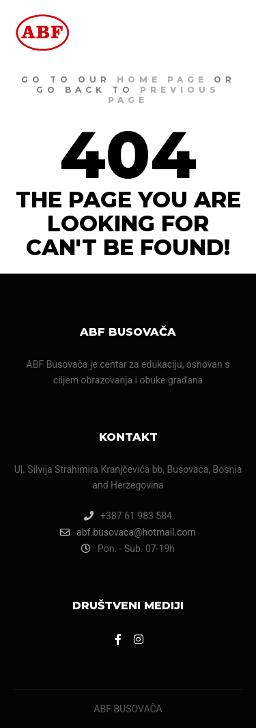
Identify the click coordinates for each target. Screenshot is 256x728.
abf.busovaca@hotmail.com (128, 532)
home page (162, 79)
